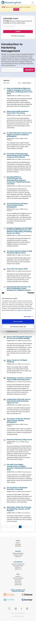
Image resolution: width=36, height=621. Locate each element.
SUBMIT (18, 31)
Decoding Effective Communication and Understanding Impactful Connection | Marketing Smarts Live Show (18, 180)
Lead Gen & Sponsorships (18, 564)
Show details (27, 316)
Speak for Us (18, 569)
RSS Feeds (18, 544)
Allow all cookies (18, 321)
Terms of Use (18, 581)
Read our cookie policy (24, 310)
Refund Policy (18, 579)
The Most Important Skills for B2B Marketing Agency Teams (19, 252)
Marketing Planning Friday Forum (19, 439)
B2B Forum (18, 556)
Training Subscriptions (18, 553)
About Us (18, 542)
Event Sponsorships (18, 565)
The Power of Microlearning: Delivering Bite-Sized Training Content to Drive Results (18, 155)
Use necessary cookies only (18, 326)
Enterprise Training (18, 555)
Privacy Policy (18, 583)
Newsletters (18, 546)
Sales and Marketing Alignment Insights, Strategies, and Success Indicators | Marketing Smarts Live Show (19, 91)
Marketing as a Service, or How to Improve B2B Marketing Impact (19, 378)
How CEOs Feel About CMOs (17, 269)
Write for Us (18, 567)
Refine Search (6, 82)
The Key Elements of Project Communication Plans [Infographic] (17, 205)
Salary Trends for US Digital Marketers (17, 361)
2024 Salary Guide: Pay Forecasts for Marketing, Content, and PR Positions (19, 508)
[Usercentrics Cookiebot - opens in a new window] (27, 293)
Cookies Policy (18, 584)
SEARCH (29, 70)
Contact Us (18, 576)
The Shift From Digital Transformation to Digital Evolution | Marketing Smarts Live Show (19, 467)
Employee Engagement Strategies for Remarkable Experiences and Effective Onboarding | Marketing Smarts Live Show (19, 230)
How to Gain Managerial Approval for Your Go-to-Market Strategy (19, 337)
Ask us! (16, 9)
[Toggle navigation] (32, 2)
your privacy (21, 36)
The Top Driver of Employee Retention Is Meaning (17, 488)
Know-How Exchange (18, 578)
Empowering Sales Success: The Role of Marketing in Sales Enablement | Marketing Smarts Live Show (19, 289)
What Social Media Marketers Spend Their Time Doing (18, 112)
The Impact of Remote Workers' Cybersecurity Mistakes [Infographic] (18, 420)
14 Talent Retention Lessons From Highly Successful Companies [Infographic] (19, 134)
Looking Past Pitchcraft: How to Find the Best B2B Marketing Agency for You (18, 401)
